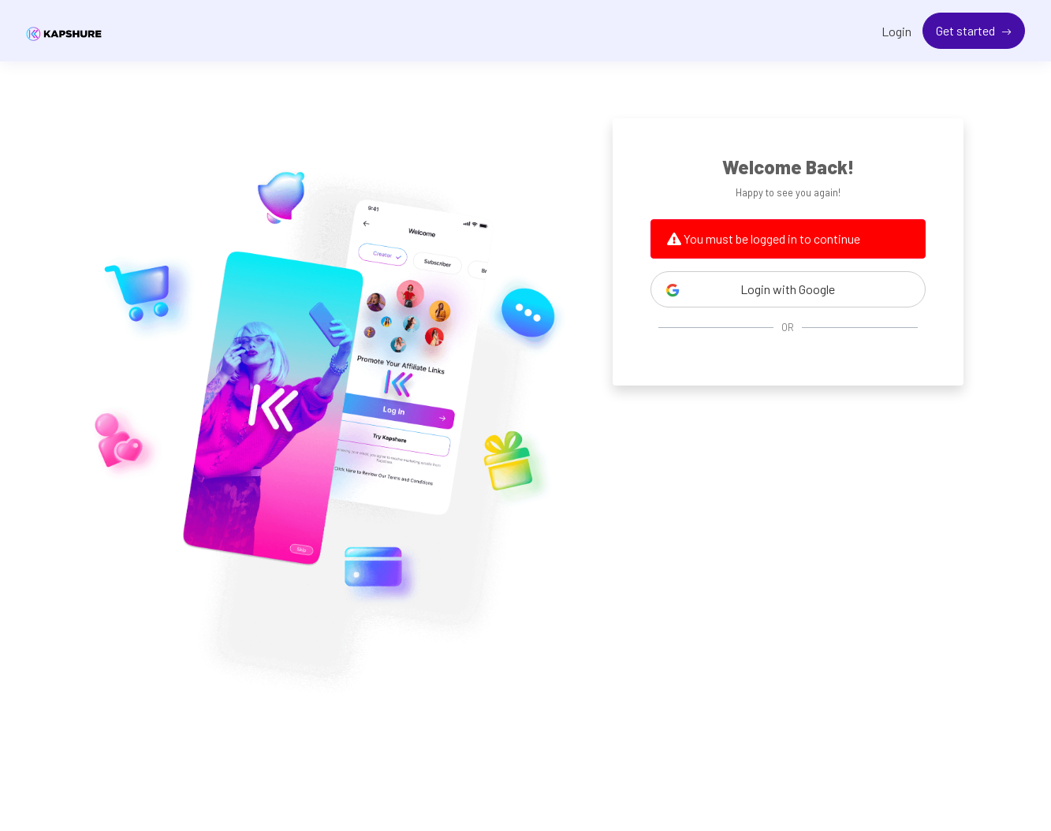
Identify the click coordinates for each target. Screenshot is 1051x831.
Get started (966, 30)
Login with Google (750, 289)
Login (896, 31)
